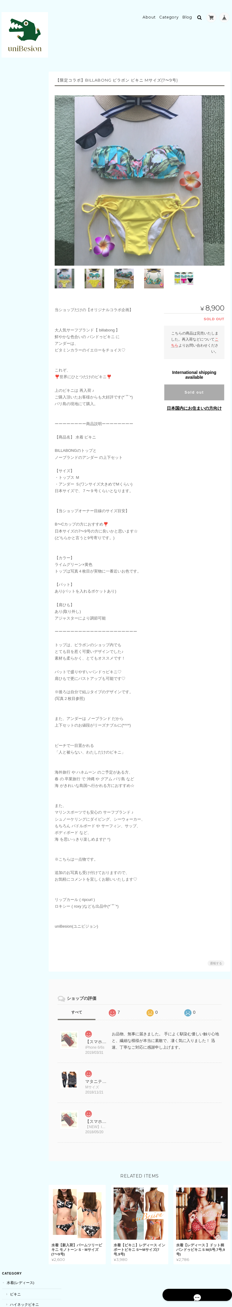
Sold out (194, 385)
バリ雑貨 (16, 750)
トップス (16, 785)
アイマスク (18, 332)
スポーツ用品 (17, 192)
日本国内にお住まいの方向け (194, 401)
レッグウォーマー (23, 376)
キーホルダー (20, 421)
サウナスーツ (20, 204)
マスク (14, 312)
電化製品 (13, 527)
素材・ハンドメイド (25, 740)
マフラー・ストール (22, 387)
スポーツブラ (20, 225)
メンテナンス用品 (23, 839)
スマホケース (17, 432)
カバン (11, 582)
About (149, 14)
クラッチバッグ (22, 615)
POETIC (16, 709)
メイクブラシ (20, 561)
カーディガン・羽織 (25, 155)
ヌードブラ (18, 144)
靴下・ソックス (22, 343)
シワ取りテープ (22, 353)
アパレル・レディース (24, 364)
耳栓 (13, 729)
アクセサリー (17, 409)
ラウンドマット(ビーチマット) (28, 178)
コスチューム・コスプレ (24, 479)
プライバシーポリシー (163, 1282)
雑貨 (9, 687)
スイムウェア (20, 214)
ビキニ (14, 90)
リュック (16, 604)
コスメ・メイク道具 (22, 550)
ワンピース (18, 806)
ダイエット (18, 322)
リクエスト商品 (18, 626)
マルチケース (20, 698)
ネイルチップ (20, 466)
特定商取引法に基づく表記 (23, 941)
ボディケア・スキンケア (27, 662)
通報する (216, 956)
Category (169, 14)
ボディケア (15, 279)
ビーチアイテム (18, 123)
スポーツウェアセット (27, 245)
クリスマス (18, 494)
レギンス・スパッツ (25, 235)
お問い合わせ (18, 956)
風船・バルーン (22, 516)
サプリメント (17, 762)
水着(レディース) (20, 79)
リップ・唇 (18, 301)
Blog (187, 14)
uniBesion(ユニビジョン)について (24, 924)
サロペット (18, 795)
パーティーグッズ (20, 504)
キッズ (11, 638)
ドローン (16, 538)
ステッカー (18, 165)
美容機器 (13, 257)
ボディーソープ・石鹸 (27, 290)
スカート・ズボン (23, 816)
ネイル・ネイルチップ (24, 454)
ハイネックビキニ (23, 101)
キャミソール (20, 111)
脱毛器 (14, 268)
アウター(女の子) (23, 649)
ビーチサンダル (22, 134)
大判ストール (20, 398)
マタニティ (15, 773)
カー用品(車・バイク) (23, 827)
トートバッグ (20, 594)
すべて (81, 1005)
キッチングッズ (22, 719)
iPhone (16, 443)
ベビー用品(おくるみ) (26, 675)
